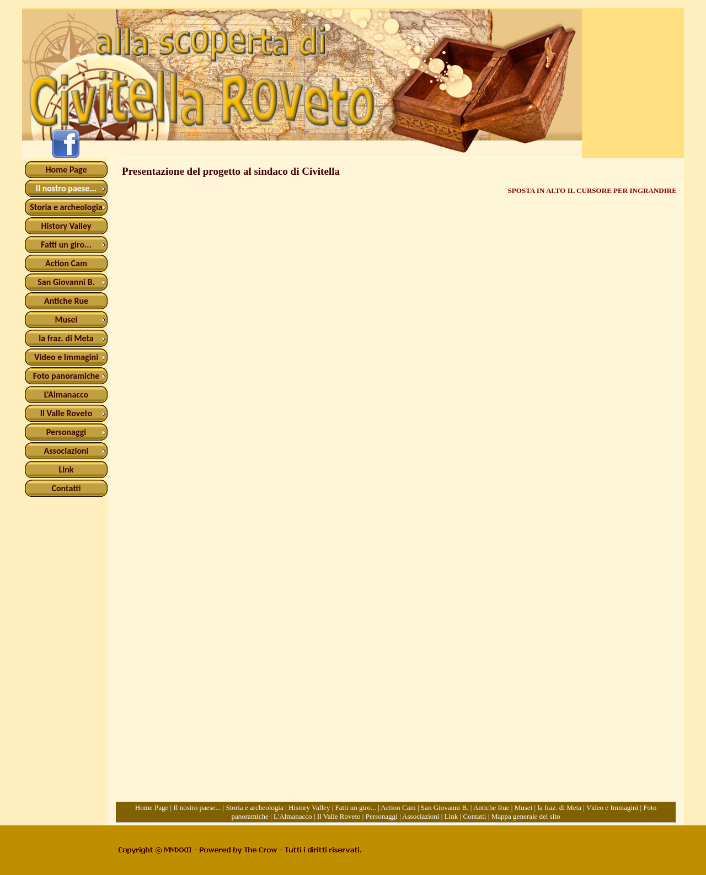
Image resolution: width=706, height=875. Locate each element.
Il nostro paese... (197, 807)
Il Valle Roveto (339, 816)
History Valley (309, 807)
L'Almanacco (293, 816)
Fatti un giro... (355, 807)
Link (451, 816)
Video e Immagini (612, 807)
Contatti (474, 816)
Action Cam (398, 807)
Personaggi (382, 816)
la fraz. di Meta (559, 807)
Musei (524, 807)
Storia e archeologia (254, 807)
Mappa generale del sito (525, 816)
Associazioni (420, 816)
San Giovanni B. (445, 807)
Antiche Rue (491, 807)
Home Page (152, 807)
